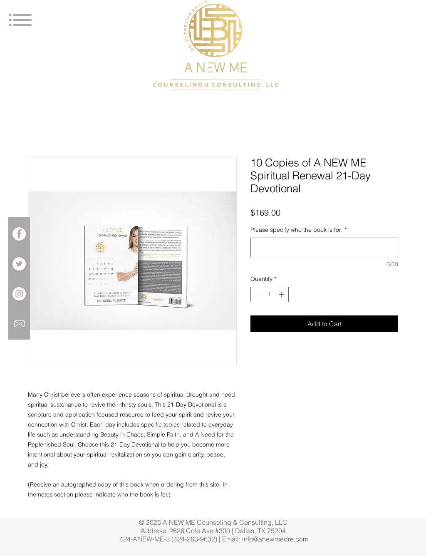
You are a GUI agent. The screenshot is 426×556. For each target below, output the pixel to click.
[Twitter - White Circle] (19, 264)
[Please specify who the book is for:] (324, 247)
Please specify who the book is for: (298, 229)
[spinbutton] (269, 294)
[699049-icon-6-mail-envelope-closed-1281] (19, 323)
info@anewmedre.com (275, 539)
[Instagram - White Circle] (19, 293)
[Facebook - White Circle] (19, 234)
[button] (20, 20)
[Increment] (282, 294)
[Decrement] (257, 294)
